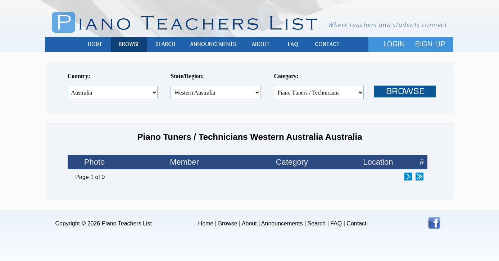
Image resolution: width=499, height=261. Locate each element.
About (260, 44)
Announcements (213, 44)
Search (165, 44)
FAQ (293, 44)
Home (95, 44)
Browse (129, 44)
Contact (327, 44)
